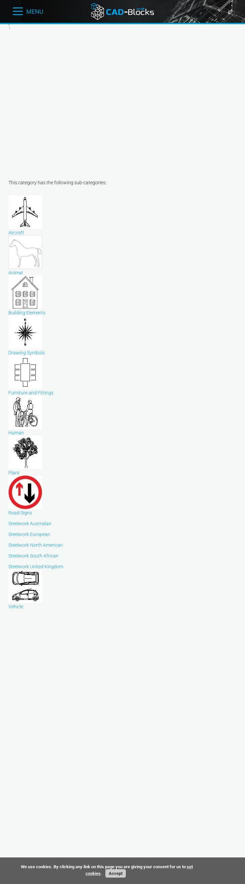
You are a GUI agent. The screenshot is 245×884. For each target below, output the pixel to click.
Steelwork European (29, 534)
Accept (116, 873)
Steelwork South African (33, 556)
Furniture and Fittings (31, 390)
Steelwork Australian (29, 523)
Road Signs (25, 510)
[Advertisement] (63, 99)
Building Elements (26, 310)
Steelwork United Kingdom (35, 566)
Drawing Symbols (26, 350)
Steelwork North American (35, 545)
